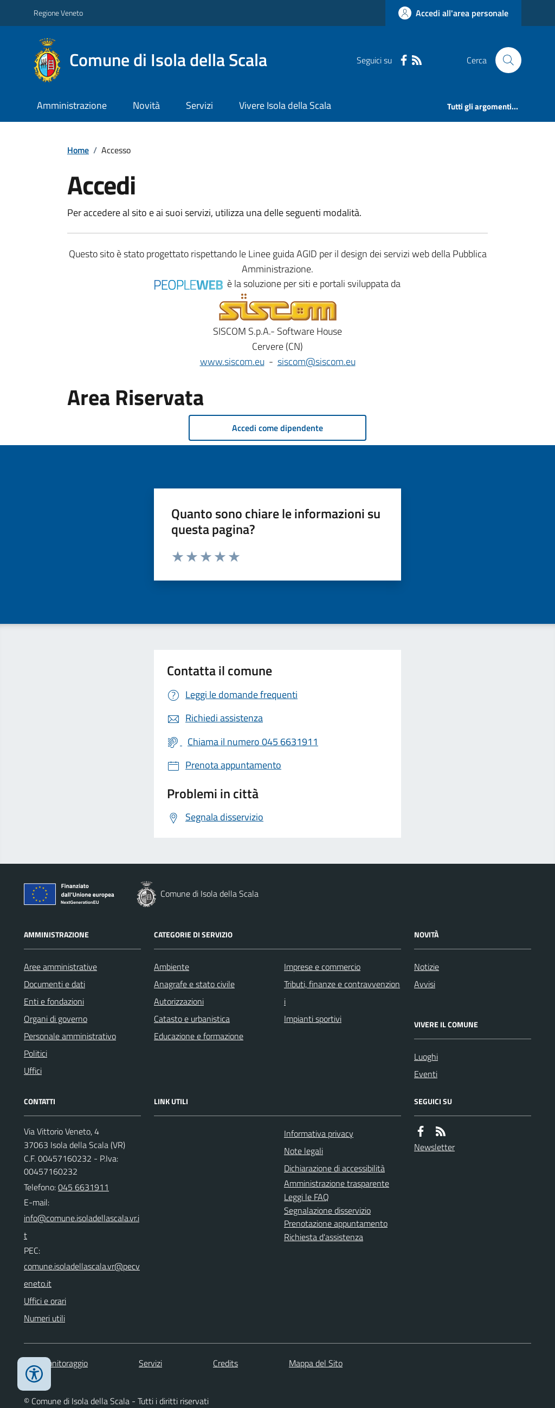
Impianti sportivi (312, 1018)
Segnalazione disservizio (327, 1210)
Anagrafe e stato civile (194, 983)
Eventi (425, 1073)
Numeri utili (44, 1318)
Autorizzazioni (179, 1001)
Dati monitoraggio (56, 1363)
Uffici (33, 1070)
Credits (225, 1363)
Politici (35, 1053)
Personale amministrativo (70, 1035)
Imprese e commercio (322, 966)
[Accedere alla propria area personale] (453, 13)
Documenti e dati (54, 983)
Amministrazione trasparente (336, 1183)
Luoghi (426, 1056)
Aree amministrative (60, 966)
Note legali (303, 1150)
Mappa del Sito (316, 1363)
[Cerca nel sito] (504, 60)
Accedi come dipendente (277, 427)
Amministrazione (72, 105)
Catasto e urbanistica (192, 1018)
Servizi (199, 105)
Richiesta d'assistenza (323, 1236)
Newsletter (434, 1146)
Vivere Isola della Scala (285, 105)
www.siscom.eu (232, 361)
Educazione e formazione (198, 1035)
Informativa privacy (318, 1133)
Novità (146, 105)
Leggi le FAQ (306, 1196)
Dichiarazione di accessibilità (334, 1168)
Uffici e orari (45, 1300)
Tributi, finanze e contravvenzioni (342, 992)
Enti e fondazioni (54, 1001)
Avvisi (424, 983)
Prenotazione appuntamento (336, 1223)
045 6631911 (83, 1187)
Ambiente (171, 966)
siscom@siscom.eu (317, 361)
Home (78, 150)
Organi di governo (55, 1018)
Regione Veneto (58, 12)
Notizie (426, 966)
